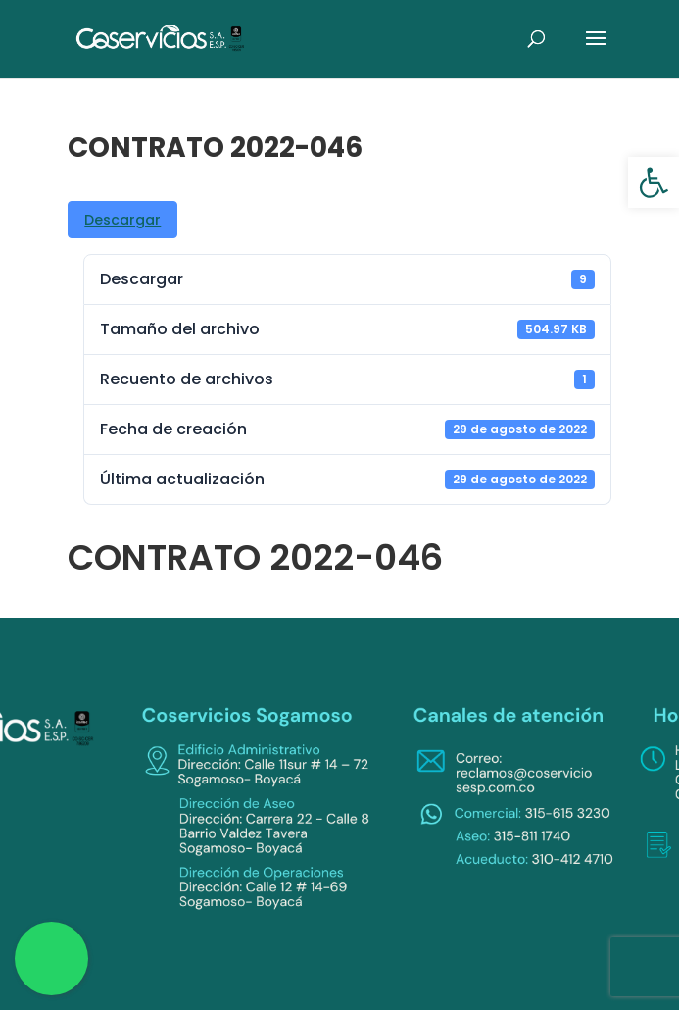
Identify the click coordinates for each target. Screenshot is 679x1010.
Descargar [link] (122, 219)
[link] (653, 182)
